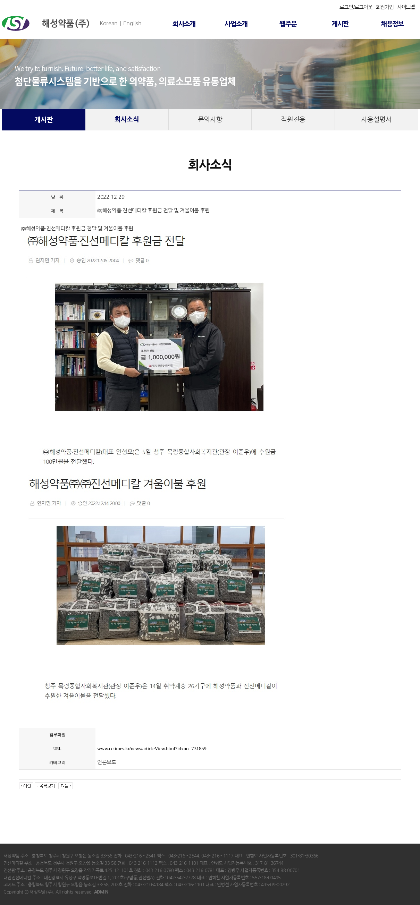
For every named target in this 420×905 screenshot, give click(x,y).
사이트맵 (406, 7)
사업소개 (236, 24)
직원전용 (293, 119)
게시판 (339, 24)
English (132, 23)
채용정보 (392, 24)
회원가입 (385, 7)
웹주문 (287, 24)
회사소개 (184, 24)
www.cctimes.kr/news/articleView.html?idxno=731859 (151, 748)
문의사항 (210, 119)
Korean (109, 23)
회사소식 (127, 119)
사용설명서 (376, 119)
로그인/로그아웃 (355, 7)
